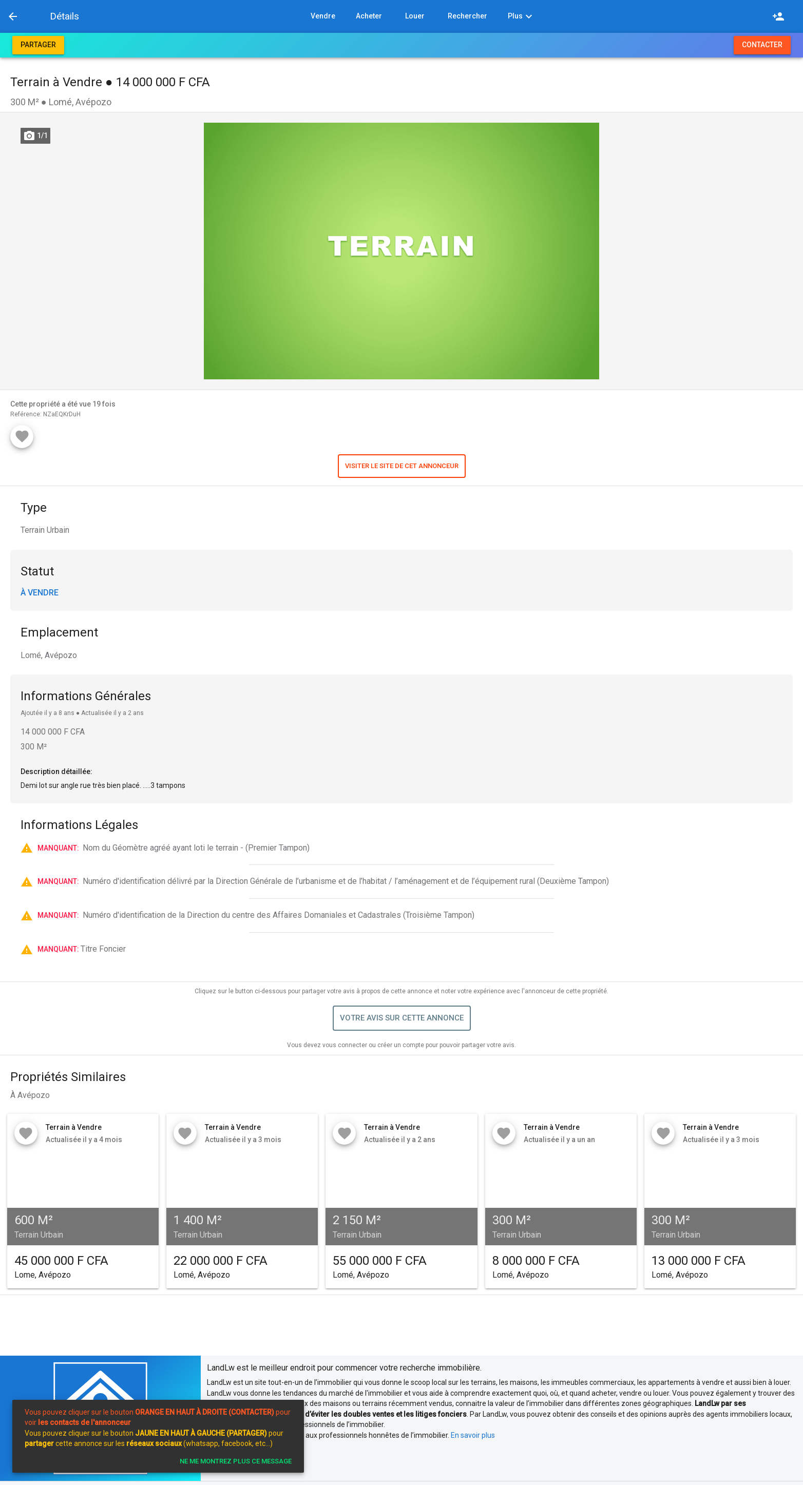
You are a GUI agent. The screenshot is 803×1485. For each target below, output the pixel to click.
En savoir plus (473, 1435)
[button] (37, 16)
